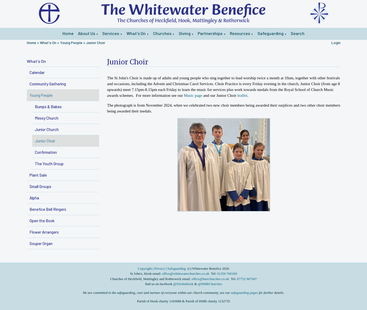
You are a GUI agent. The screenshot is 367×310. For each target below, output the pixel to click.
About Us (86, 33)
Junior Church (47, 129)
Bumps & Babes (48, 106)
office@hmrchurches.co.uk (210, 279)
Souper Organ (41, 243)
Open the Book (41, 220)
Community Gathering (47, 83)
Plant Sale (38, 175)
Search (298, 33)
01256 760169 (227, 274)
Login (335, 42)
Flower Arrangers (44, 232)
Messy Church (46, 118)
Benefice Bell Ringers (47, 209)
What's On (136, 33)
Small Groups (40, 186)
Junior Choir (95, 42)
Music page (193, 95)
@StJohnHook (183, 284)
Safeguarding (271, 33)
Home (68, 33)
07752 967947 (247, 279)
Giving (185, 33)
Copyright (145, 268)
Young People (71, 42)
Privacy (159, 268)
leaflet (242, 95)
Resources (240, 33)
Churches (162, 33)
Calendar (37, 72)
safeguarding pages (244, 293)
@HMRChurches (210, 284)
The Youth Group (49, 163)
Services (110, 33)
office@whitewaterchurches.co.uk (185, 274)
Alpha (34, 197)
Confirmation (46, 152)
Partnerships (210, 33)
